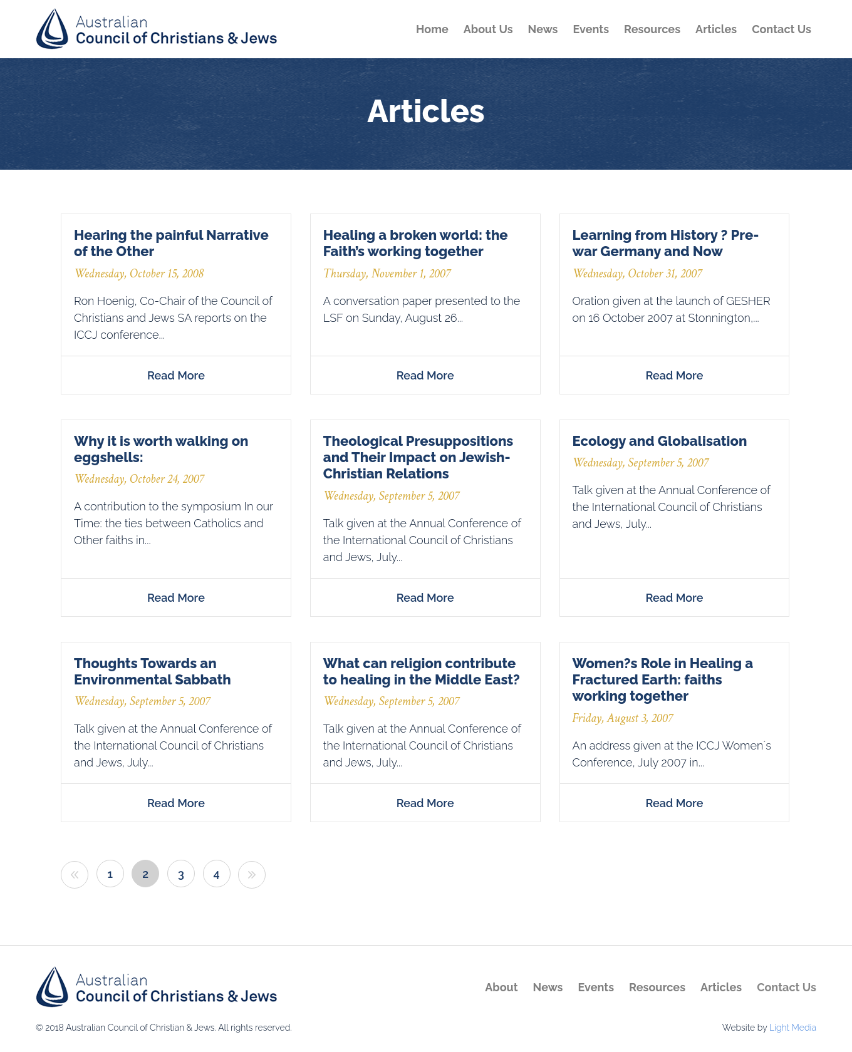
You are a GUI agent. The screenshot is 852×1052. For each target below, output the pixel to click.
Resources (652, 29)
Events (591, 29)
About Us (488, 29)
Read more (176, 375)
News (543, 29)
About (501, 987)
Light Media (792, 1028)
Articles (716, 29)
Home (432, 29)
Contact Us (781, 29)
